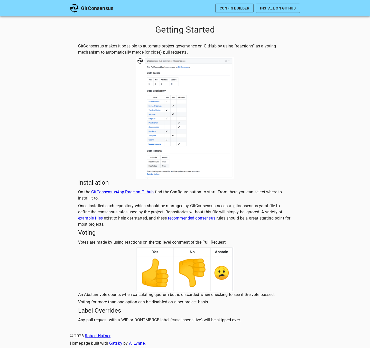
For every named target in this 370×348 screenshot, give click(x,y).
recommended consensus (191, 218)
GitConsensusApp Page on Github (122, 192)
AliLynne (137, 343)
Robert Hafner (97, 335)
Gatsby (115, 343)
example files (90, 218)
